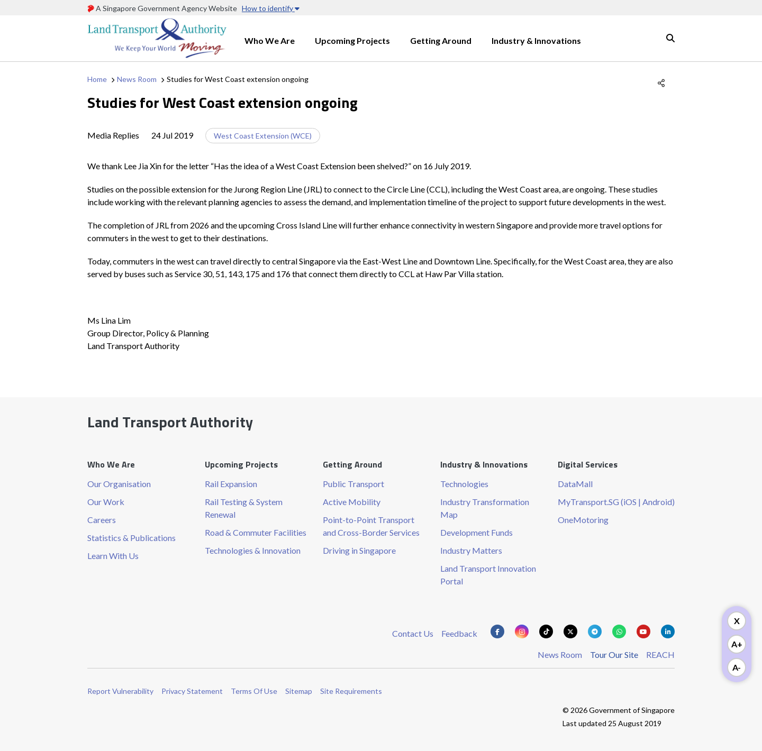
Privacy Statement (192, 690)
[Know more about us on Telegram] (595, 631)
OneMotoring (583, 520)
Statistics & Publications (131, 538)
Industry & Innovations (536, 40)
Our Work (105, 502)
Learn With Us (113, 556)
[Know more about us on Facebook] (497, 631)
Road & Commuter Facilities (255, 532)
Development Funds (476, 532)
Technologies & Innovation (253, 550)
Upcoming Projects (352, 40)
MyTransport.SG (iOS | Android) (616, 502)
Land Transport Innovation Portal (488, 574)
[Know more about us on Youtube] (643, 631)
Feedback (459, 633)
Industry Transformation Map (484, 508)
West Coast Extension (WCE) (263, 135)
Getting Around (440, 40)
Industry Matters (471, 550)
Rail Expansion (231, 484)
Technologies (464, 484)
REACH (660, 654)
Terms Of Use (254, 690)
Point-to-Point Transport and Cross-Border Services (371, 526)
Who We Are (269, 40)
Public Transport (353, 484)
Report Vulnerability (120, 690)
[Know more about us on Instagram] (522, 631)
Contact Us (412, 633)
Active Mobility (351, 502)
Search (670, 38)
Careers (101, 520)
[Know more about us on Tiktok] (546, 631)
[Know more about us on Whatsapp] (619, 631)
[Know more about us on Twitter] (570, 631)
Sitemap (298, 690)
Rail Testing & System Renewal (244, 508)
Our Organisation (119, 484)
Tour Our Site (614, 654)
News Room (137, 79)
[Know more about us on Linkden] (668, 631)
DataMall (575, 484)
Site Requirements (351, 690)
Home (97, 79)
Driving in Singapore (359, 550)
